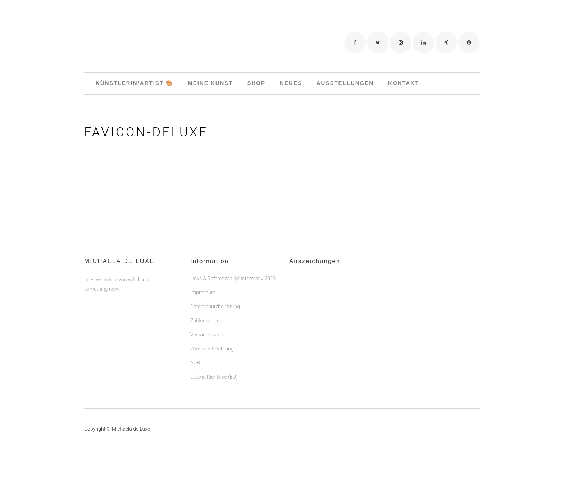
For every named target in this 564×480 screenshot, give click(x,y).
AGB (195, 363)
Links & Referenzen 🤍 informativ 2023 (233, 278)
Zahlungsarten (206, 320)
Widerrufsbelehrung (211, 349)
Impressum (202, 292)
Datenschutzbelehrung (215, 306)
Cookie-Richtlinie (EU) (213, 377)
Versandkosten (206, 335)
